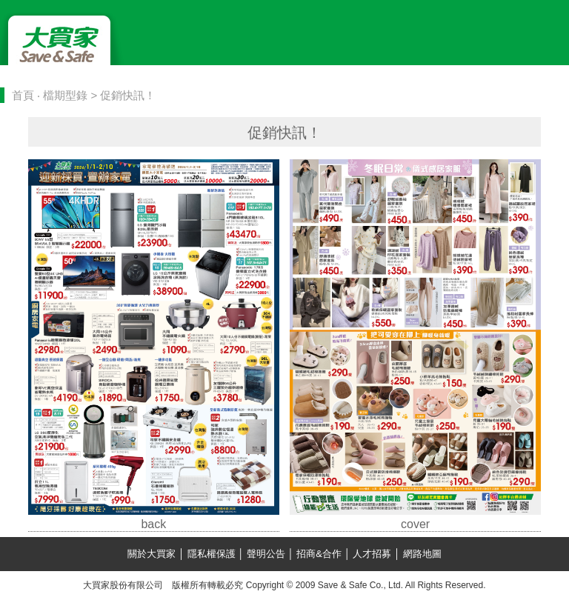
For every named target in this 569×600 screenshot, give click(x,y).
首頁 (23, 95)
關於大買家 (153, 553)
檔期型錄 (65, 95)
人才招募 (372, 553)
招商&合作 (319, 553)
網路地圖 (421, 553)
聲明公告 (265, 553)
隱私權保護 (211, 553)
